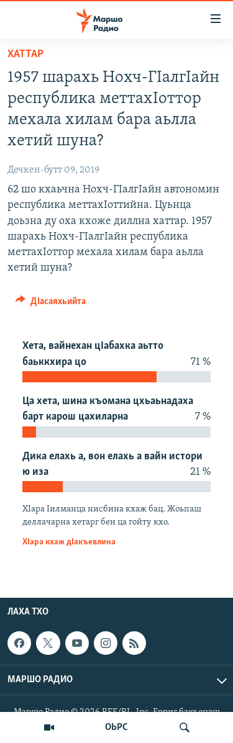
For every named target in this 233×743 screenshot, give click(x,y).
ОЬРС (116, 727)
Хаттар (25, 54)
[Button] (51, 304)
